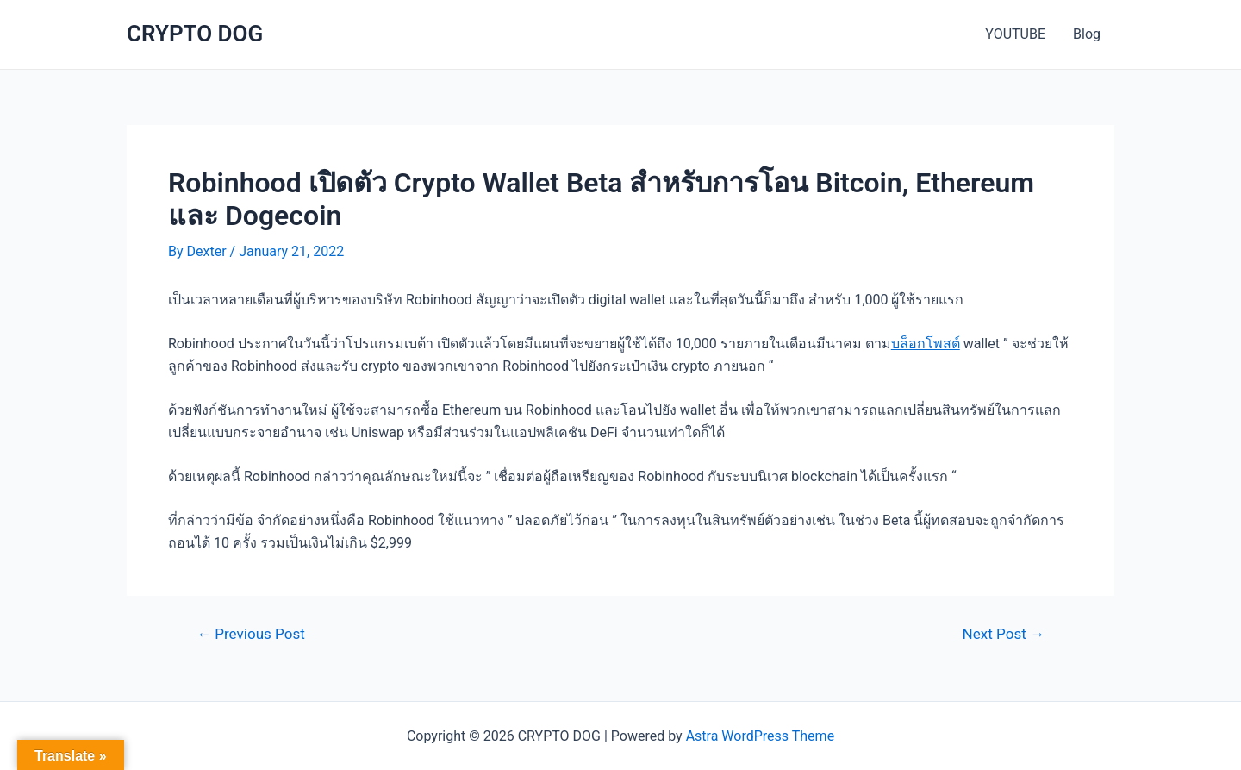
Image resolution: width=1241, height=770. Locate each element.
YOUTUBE (1015, 34)
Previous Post (250, 634)
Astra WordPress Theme (760, 736)
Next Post (1004, 634)
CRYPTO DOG (195, 34)
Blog (1087, 34)
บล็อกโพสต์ (925, 343)
